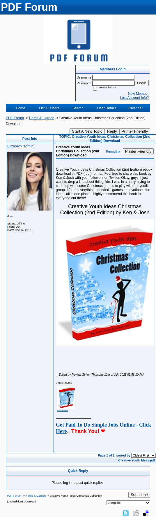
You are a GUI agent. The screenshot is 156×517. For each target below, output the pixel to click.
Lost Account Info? (134, 98)
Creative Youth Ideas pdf (136, 460)
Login (141, 83)
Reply (112, 131)
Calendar (135, 108)
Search (78, 108)
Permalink (113, 151)
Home (20, 108)
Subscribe (139, 495)
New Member (138, 94)
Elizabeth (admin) (20, 146)
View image (62, 410)
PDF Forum (15, 118)
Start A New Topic (87, 131)
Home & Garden (41, 118)
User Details (106, 108)
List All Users (49, 108)
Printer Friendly (135, 131)
